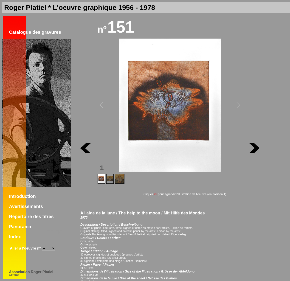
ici (155, 194)
